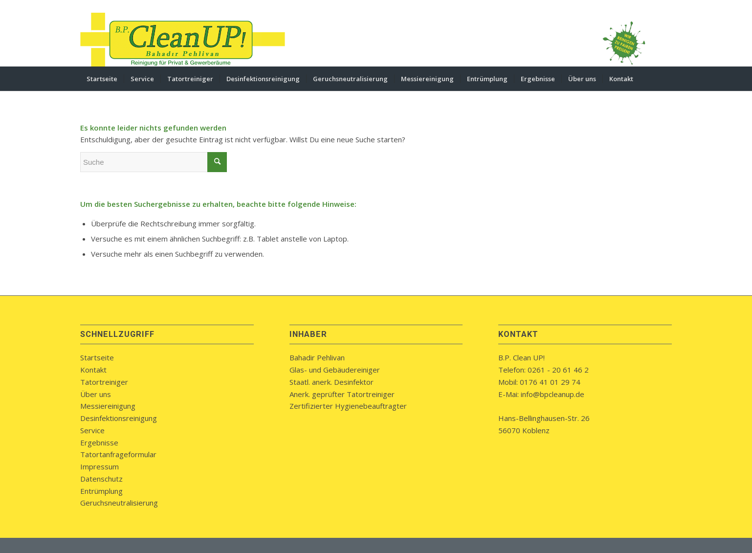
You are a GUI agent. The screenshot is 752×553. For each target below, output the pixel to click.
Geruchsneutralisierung (119, 503)
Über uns (95, 394)
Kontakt (93, 370)
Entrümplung (101, 491)
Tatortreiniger (104, 382)
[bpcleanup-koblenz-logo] (183, 39)
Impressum (99, 466)
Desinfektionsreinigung (118, 418)
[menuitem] (102, 78)
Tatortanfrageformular (118, 454)
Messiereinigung (107, 406)
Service (92, 430)
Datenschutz (101, 479)
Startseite (97, 357)
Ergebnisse (99, 442)
